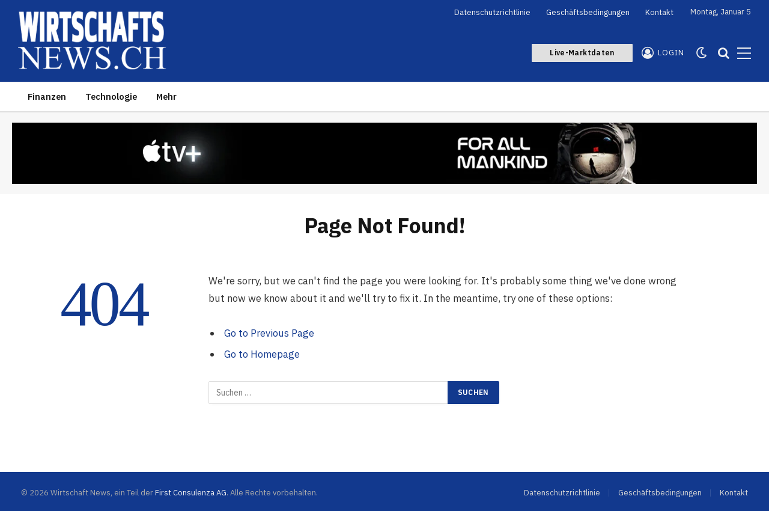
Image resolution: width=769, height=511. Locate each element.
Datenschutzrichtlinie (492, 12)
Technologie (111, 96)
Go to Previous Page (269, 333)
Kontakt (659, 12)
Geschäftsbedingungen (588, 12)
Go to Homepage (262, 354)
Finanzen (47, 96)
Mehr (166, 96)
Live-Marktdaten (582, 52)
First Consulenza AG (190, 493)
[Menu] (744, 53)
